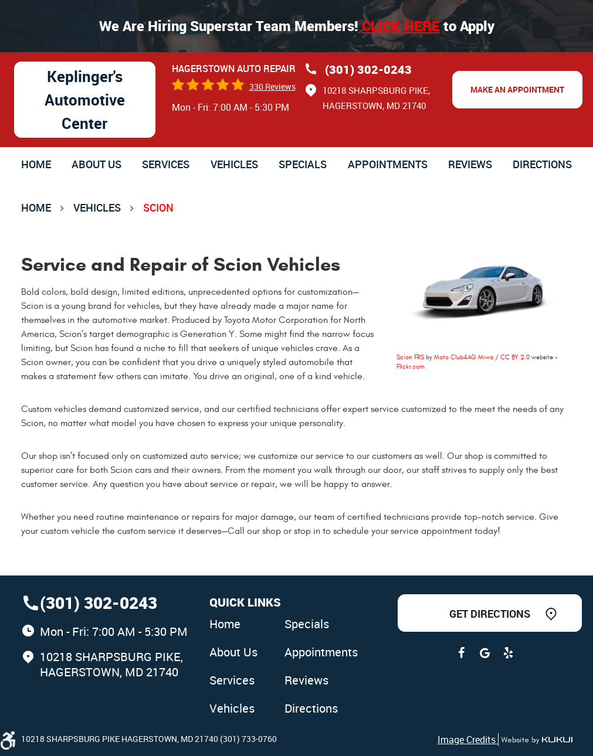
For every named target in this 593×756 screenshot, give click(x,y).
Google (485, 653)
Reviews (470, 164)
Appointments (388, 164)
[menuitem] (36, 164)
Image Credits (468, 739)
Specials (303, 164)
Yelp (508, 653)
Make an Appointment (517, 89)
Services (165, 164)
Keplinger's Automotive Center (85, 100)
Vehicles (234, 164)
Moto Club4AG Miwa (463, 357)
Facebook (461, 653)
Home (36, 164)
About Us (96, 164)
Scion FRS (410, 357)
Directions (542, 164)
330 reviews (272, 86)
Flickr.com (410, 366)
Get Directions (489, 614)
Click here (401, 25)
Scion (158, 207)
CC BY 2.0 (515, 357)
